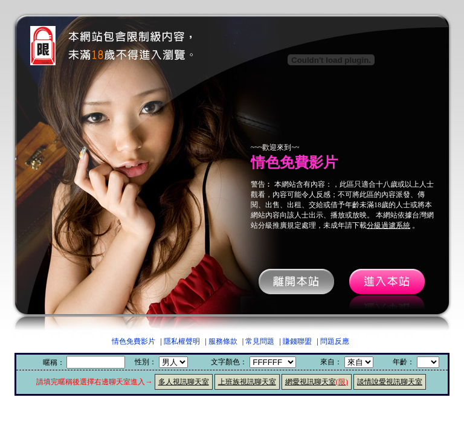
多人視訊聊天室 (183, 382)
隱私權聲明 (182, 341)
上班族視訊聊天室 (247, 382)
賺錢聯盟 (297, 341)
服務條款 (222, 341)
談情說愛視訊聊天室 (389, 382)
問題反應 (334, 341)
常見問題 (259, 341)
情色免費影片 (133, 341)
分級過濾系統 (388, 225)
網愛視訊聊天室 (316, 382)
